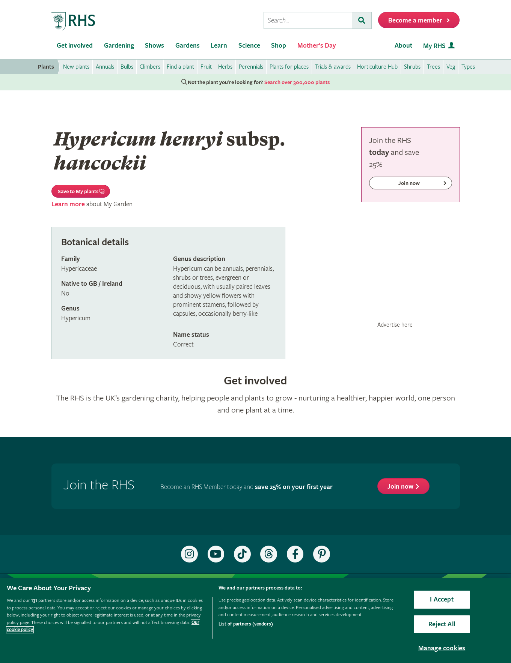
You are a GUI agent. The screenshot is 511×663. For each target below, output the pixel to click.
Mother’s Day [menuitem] (316, 46)
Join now (400, 486)
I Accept (441, 599)
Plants (46, 66)
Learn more (68, 204)
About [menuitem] (403, 46)
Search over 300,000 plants (297, 82)
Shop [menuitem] (278, 46)
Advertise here (395, 324)
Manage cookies (442, 648)
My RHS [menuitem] (434, 46)
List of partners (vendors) (246, 624)
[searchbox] (308, 20)
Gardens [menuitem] (187, 46)
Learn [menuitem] (219, 46)
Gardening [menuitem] (119, 46)
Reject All (441, 624)
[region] (255, 620)
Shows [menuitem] (154, 46)
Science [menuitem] (249, 46)
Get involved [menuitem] (75, 46)
